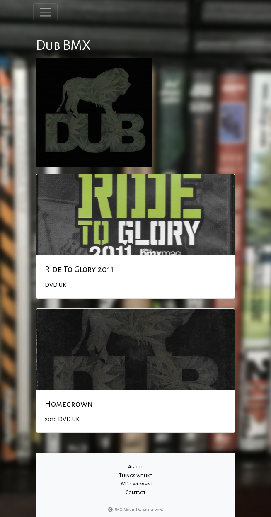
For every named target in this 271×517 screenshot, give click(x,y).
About (135, 467)
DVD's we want (136, 484)
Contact (135, 492)
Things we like (135, 475)
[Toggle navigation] (45, 12)
